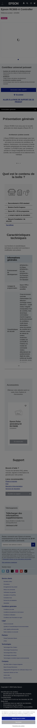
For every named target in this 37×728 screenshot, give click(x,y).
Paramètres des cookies (19, 725)
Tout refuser (19, 722)
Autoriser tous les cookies (18, 718)
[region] (18, 718)
